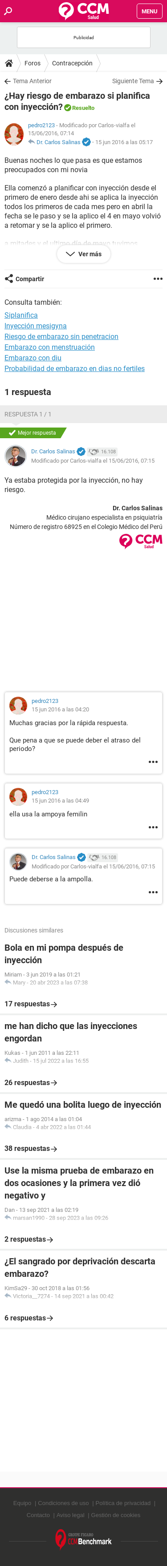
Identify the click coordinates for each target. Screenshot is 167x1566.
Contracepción (72, 63)
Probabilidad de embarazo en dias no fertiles (74, 368)
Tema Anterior (32, 81)
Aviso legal (71, 1515)
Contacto (38, 1515)
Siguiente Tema (133, 81)
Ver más (89, 254)
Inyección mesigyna (35, 326)
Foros (32, 63)
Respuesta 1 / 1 (28, 414)
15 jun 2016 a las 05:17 (124, 142)
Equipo (22, 1503)
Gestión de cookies (116, 1515)
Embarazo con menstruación (49, 347)
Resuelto (83, 108)
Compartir (30, 279)
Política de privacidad (123, 1503)
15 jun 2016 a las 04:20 (60, 709)
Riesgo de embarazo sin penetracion (61, 336)
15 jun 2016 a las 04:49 (60, 800)
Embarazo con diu (32, 358)
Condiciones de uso (63, 1503)
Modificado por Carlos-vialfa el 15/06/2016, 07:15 (93, 460)
